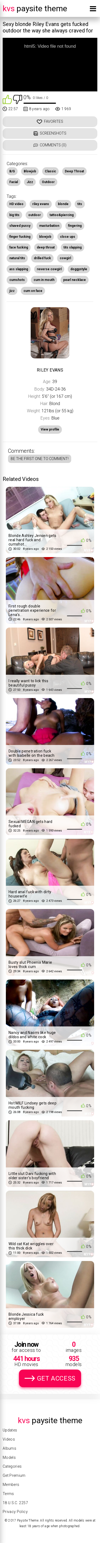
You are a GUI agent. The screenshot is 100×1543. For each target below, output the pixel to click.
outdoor (34, 215)
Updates (10, 1430)
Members (11, 1484)
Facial (13, 182)
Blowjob (30, 171)
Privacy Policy (15, 1511)
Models (9, 1457)
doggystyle (78, 269)
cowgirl (65, 258)
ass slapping (18, 269)
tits (79, 204)
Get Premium (14, 1475)
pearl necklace (74, 280)
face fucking (18, 247)
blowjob (45, 237)
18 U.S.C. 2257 (15, 1503)
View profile (50, 429)
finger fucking (19, 237)
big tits (14, 215)
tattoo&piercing (62, 215)
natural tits (17, 258)
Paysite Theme (35, 8)
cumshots (17, 280)
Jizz (30, 182)
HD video (16, 204)
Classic (50, 171)
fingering (75, 226)
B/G (12, 171)
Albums (9, 1448)
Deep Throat (74, 171)
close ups (67, 237)
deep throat (46, 247)
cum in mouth (44, 280)
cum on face (32, 291)
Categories (12, 1466)
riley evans (40, 204)
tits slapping (72, 247)
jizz (12, 291)
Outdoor (48, 182)
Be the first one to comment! (40, 459)
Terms (8, 1494)
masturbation (49, 226)
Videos (9, 1439)
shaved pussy (19, 226)
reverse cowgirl (49, 269)
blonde (63, 204)
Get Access (56, 1378)
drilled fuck (42, 258)
